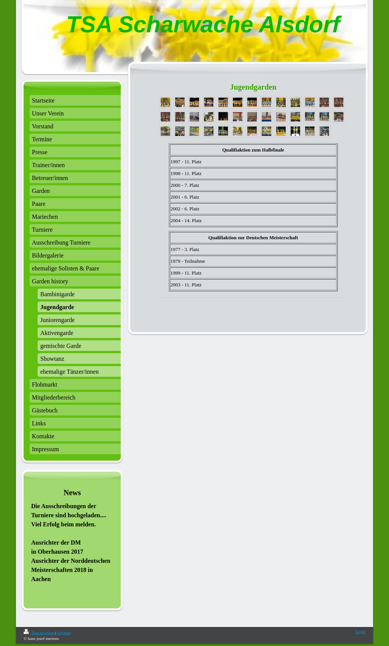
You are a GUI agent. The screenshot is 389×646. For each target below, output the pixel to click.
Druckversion (39, 632)
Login (360, 631)
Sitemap (64, 632)
